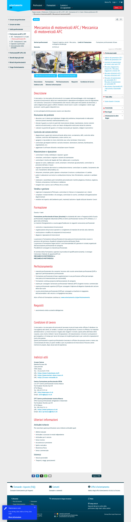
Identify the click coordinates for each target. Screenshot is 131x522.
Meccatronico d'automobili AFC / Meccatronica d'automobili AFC (114, 88)
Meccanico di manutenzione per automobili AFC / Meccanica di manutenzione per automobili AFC (113, 81)
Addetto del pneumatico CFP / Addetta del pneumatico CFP (113, 59)
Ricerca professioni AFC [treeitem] (19, 39)
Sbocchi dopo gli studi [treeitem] (16, 58)
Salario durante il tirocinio (112, 101)
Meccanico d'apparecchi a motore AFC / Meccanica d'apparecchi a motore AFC (112, 69)
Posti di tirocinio (17, 501)
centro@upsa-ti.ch (45, 395)
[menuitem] (38, 5)
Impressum (118, 514)
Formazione (49, 82)
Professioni (45, 12)
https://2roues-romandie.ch (47, 377)
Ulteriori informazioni (53, 85)
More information (14, 517)
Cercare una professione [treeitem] (17, 20)
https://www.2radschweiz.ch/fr (48, 373)
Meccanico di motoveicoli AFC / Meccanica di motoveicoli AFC (52, 14)
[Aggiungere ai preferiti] (121, 19)
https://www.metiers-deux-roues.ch (50, 375)
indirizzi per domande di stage (45, 76)
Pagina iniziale (36, 12)
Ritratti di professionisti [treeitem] (17, 62)
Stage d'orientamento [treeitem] (16, 67)
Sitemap (106, 514)
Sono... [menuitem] (118, 8)
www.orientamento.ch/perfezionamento (75, 297)
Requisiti (75, 82)
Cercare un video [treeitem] (14, 24)
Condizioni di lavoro (87, 82)
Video (32, 504)
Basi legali (112, 514)
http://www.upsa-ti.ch (45, 392)
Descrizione (38, 82)
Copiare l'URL (96, 476)
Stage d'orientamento (19, 504)
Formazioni (34, 501)
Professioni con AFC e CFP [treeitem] (18, 34)
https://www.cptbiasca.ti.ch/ (48, 409)
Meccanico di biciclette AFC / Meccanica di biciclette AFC (113, 74)
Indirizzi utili (38, 85)
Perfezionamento (62, 82)
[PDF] (117, 19)
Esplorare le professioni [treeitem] (18, 44)
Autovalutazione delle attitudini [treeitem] (17, 47)
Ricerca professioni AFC (91, 12)
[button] (33, 476)
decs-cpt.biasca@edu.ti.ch (48, 412)
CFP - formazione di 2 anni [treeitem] (18, 42)
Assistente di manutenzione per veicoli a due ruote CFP (113, 63)
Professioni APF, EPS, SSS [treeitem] (17, 53)
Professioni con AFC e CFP (56, 12)
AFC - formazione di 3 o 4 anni (74, 12)
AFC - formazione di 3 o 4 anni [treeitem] (20, 37)
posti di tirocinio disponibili (67, 76)
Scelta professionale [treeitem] (16, 29)
